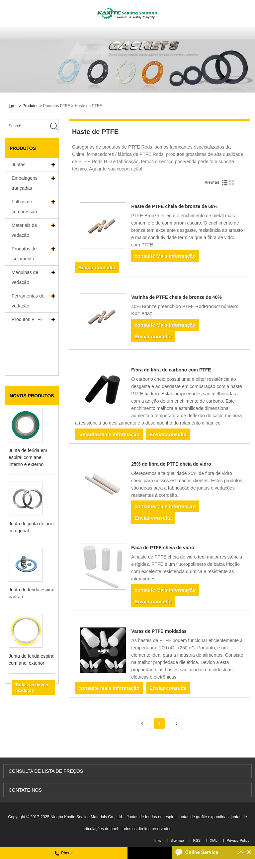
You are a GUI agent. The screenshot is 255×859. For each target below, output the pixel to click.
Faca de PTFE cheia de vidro (162, 547)
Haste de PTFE (88, 105)
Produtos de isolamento (24, 253)
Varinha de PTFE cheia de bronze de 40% (176, 297)
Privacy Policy (238, 840)
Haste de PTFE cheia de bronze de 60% (174, 206)
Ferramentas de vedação (28, 300)
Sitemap (177, 840)
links (157, 840)
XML (213, 840)
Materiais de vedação (24, 230)
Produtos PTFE (56, 105)
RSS (197, 840)
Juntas (18, 164)
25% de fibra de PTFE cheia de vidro (171, 464)
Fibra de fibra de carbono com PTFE (171, 369)
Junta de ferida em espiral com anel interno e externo (28, 408)
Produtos (31, 105)
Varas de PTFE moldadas (159, 631)
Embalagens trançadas (25, 183)
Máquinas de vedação (25, 277)
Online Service (201, 852)
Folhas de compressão (24, 206)
